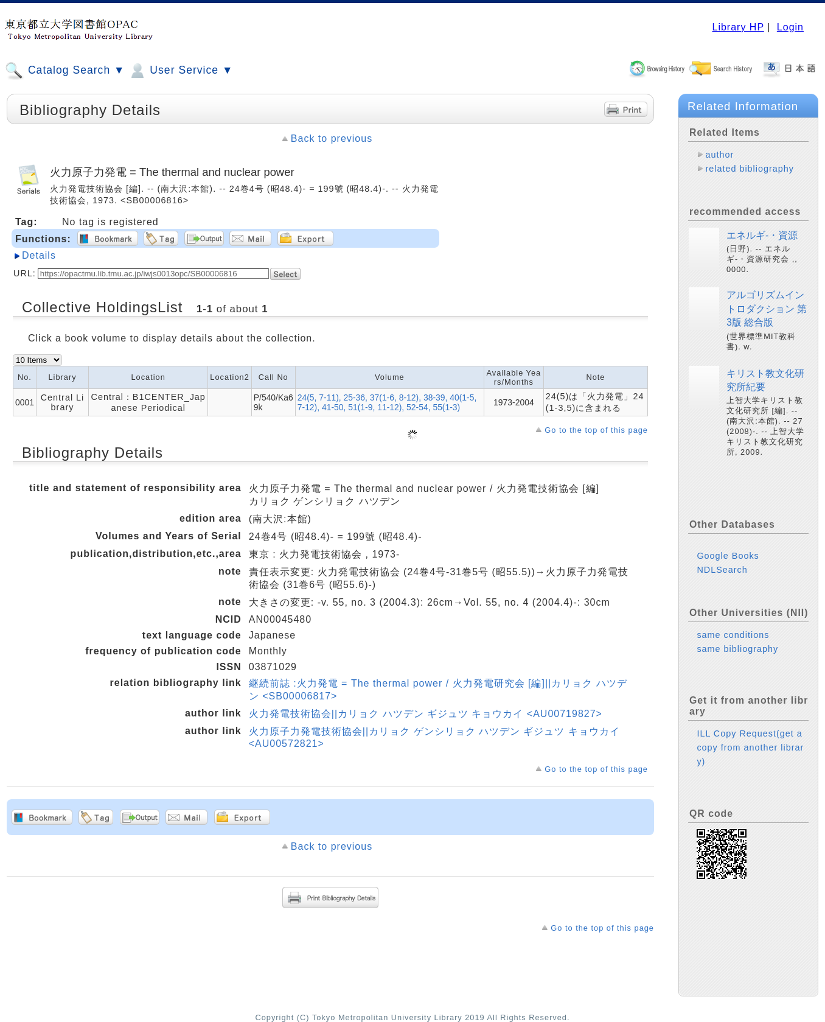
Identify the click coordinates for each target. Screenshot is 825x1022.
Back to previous (331, 138)
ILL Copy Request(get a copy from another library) (750, 747)
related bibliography (749, 168)
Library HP (738, 27)
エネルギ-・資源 (762, 235)
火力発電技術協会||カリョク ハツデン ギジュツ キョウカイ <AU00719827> (425, 714)
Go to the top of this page (596, 430)
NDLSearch (722, 570)
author (719, 154)
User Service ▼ (180, 70)
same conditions (733, 635)
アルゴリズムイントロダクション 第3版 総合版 (766, 308)
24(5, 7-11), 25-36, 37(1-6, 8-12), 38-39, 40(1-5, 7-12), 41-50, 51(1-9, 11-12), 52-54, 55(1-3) (387, 402)
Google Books (728, 556)
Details (39, 255)
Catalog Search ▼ (65, 70)
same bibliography (737, 649)
